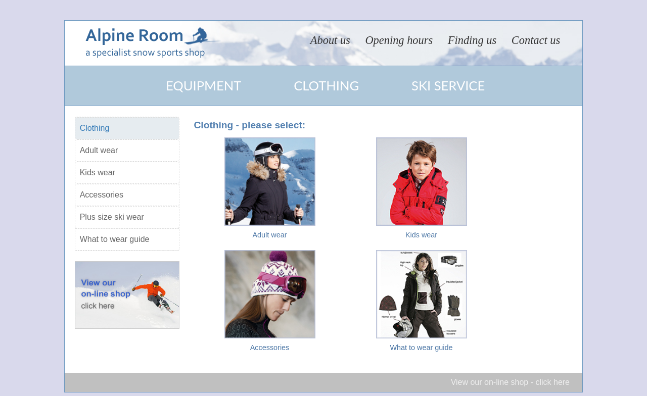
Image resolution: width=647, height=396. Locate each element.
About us (330, 40)
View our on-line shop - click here (510, 382)
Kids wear (97, 172)
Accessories (101, 194)
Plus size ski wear (112, 217)
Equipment (203, 85)
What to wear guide (115, 239)
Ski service (448, 85)
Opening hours (399, 40)
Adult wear (99, 150)
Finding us (472, 40)
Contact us (536, 40)
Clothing (326, 85)
